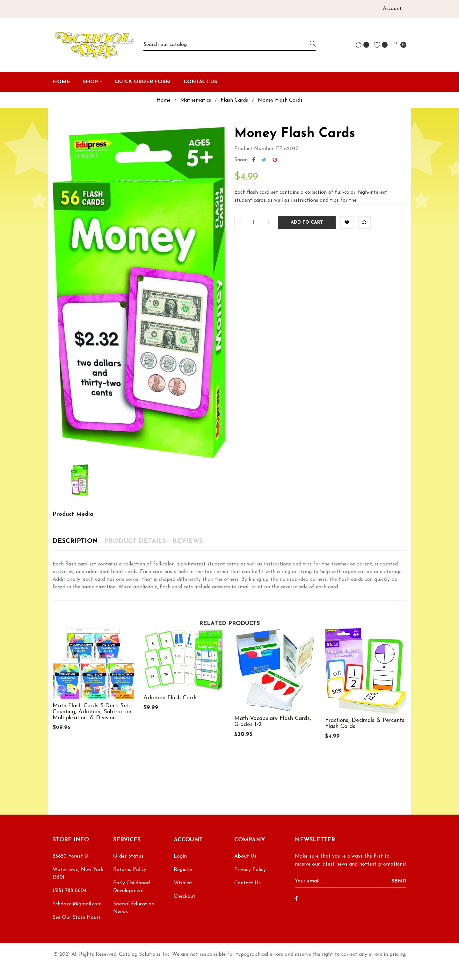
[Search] (229, 44)
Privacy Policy (250, 869)
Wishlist (183, 883)
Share (253, 160)
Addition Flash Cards (170, 698)
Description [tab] (75, 541)
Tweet (263, 160)
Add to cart (307, 222)
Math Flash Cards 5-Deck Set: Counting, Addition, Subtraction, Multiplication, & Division (93, 712)
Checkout (184, 896)
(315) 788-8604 (69, 890)
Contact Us (247, 883)
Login (180, 856)
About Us (245, 856)
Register (183, 869)
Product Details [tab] (135, 541)
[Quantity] (253, 222)
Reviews (187, 541)
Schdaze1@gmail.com (77, 904)
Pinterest (275, 160)
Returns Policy (129, 869)
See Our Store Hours (77, 917)
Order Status (128, 856)
